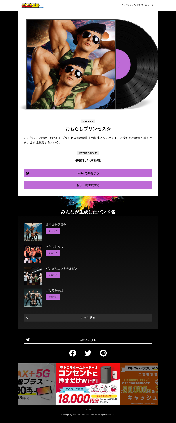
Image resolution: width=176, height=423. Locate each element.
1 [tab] (81, 409)
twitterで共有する (88, 173)
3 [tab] (90, 409)
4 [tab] (94, 409)
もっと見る (88, 317)
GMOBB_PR (88, 339)
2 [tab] (86, 409)
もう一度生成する (88, 185)
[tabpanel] (88, 385)
